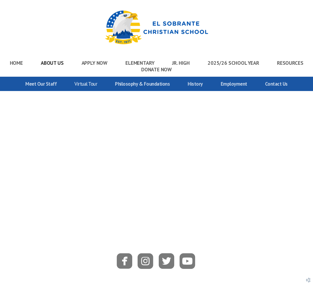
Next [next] (306, 156)
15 (199, 215)
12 (176, 215)
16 (207, 215)
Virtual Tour (85, 84)
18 (222, 215)
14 (191, 215)
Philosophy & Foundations (142, 84)
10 (160, 215)
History (195, 84)
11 (168, 215)
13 (184, 215)
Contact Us (276, 84)
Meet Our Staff (41, 84)
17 (215, 215)
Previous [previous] (6, 156)
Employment (234, 84)
